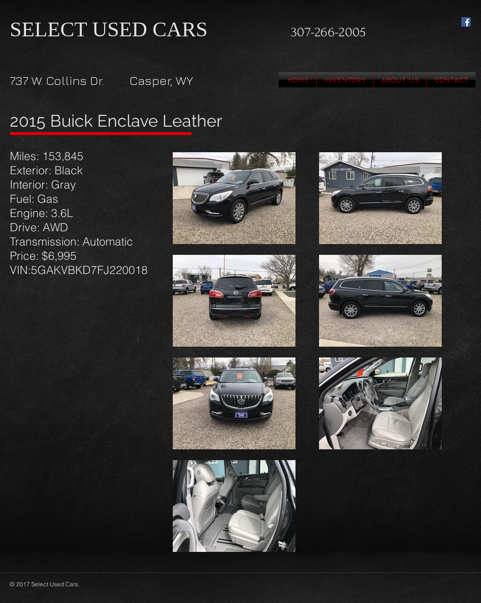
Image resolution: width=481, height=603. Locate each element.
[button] (345, 79)
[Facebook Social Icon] (466, 22)
